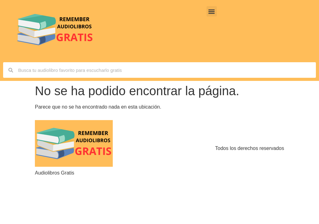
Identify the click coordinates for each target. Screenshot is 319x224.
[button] (212, 11)
